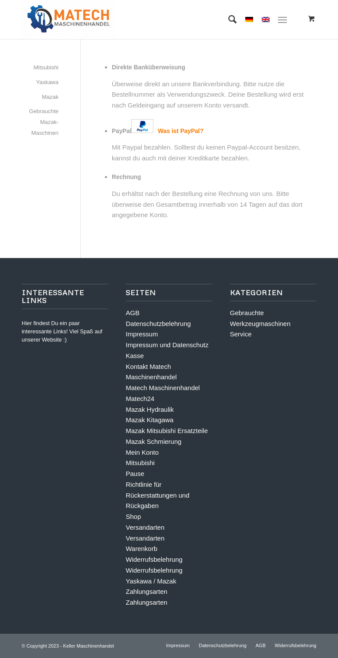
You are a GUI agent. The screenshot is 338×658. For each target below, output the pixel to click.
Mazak (50, 97)
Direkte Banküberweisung (148, 67)
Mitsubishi (45, 67)
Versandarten (145, 527)
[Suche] (228, 19)
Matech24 (140, 398)
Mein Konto (142, 452)
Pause (135, 473)
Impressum (142, 334)
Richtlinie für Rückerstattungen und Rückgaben (157, 495)
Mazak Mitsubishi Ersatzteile (167, 430)
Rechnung (126, 177)
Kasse (135, 355)
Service (241, 334)
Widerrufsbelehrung (154, 559)
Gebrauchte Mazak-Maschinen (43, 122)
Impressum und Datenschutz (167, 345)
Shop (133, 516)
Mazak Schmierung (153, 441)
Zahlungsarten (146, 591)
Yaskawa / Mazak (151, 581)
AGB (133, 312)
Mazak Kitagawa (149, 419)
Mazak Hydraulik (150, 409)
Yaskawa (47, 82)
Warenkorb (141, 548)
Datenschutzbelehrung (158, 323)
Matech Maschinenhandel (163, 387)
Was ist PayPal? (180, 131)
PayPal (158, 131)
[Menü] (282, 19)
